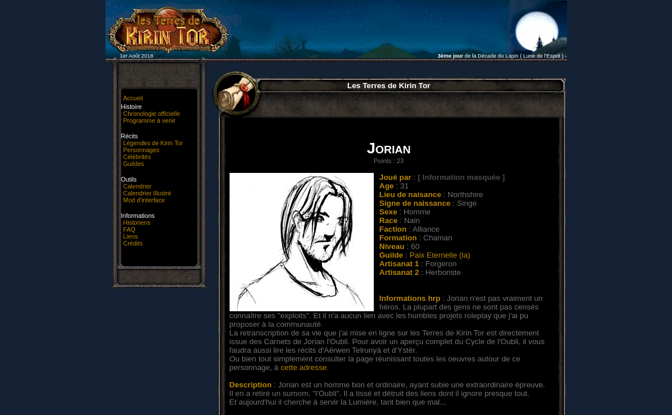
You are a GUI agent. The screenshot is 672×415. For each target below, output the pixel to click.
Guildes (133, 163)
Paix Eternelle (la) (440, 255)
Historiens (137, 222)
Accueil (133, 98)
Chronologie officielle (152, 113)
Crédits (133, 243)
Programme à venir (149, 120)
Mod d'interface (144, 200)
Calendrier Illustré (147, 193)
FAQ (129, 229)
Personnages (141, 149)
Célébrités (137, 156)
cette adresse (303, 367)
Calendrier (137, 186)
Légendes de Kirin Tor (153, 142)
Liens (130, 236)
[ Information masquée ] (461, 177)
